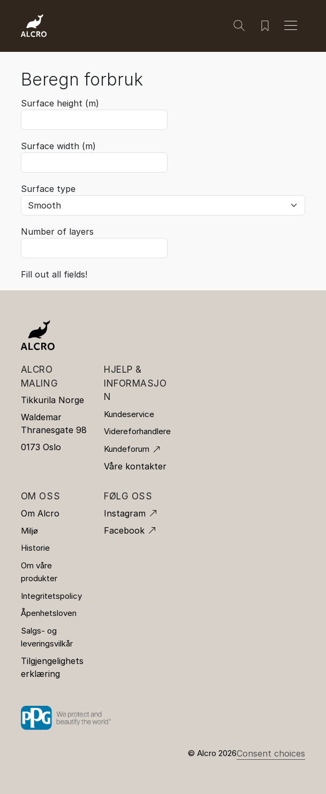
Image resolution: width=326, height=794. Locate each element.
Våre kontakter (135, 466)
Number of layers (57, 231)
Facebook (124, 530)
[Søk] (239, 25)
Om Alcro (40, 513)
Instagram (125, 513)
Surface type (48, 188)
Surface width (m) (58, 146)
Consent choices (271, 753)
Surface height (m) (60, 103)
